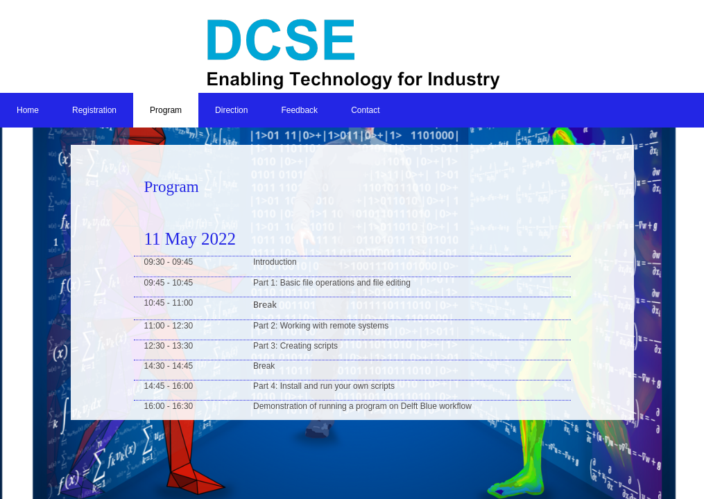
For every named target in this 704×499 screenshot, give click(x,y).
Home (28, 110)
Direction (231, 110)
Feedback (299, 110)
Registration (94, 110)
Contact (365, 110)
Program (166, 110)
